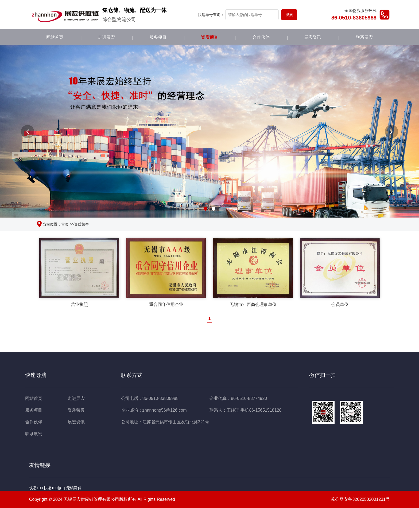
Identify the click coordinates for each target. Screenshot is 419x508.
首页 (65, 224)
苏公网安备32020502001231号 (357, 499)
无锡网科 (73, 488)
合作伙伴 (261, 37)
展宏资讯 (312, 37)
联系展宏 (364, 37)
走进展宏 (106, 37)
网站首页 (54, 37)
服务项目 (157, 37)
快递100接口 (54, 488)
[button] (27, 131)
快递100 (36, 488)
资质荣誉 (209, 37)
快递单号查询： (211, 15)
